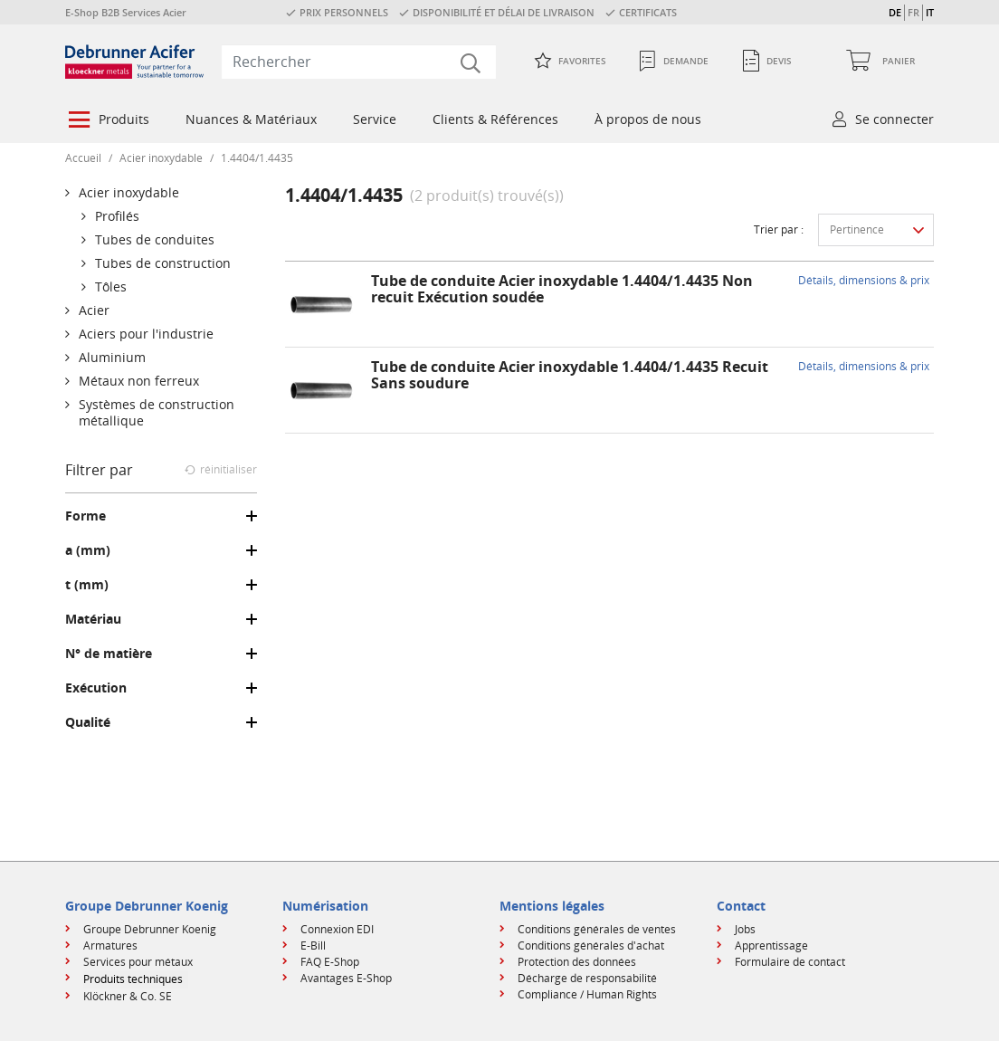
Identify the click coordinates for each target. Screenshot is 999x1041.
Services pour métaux (138, 961)
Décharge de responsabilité (587, 978)
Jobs (745, 929)
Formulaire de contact (790, 961)
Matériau (93, 619)
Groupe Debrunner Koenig (149, 929)
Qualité (87, 722)
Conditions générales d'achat (591, 945)
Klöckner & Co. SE (127, 996)
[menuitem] (107, 121)
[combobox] (359, 61)
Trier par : (779, 229)
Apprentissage (771, 945)
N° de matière (108, 653)
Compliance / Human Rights (587, 994)
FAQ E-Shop (329, 961)
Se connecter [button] (894, 119)
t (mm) (87, 585)
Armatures (110, 945)
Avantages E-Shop (346, 978)
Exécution (96, 688)
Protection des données (577, 961)
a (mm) (87, 550)
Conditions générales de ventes (597, 929)
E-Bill (313, 945)
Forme (85, 516)
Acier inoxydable (161, 158)
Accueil (83, 158)
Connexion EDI (337, 929)
